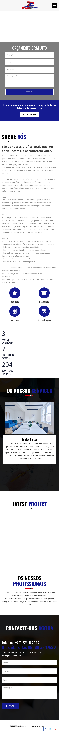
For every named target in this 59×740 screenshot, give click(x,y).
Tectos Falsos (29, 439)
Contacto (29, 114)
